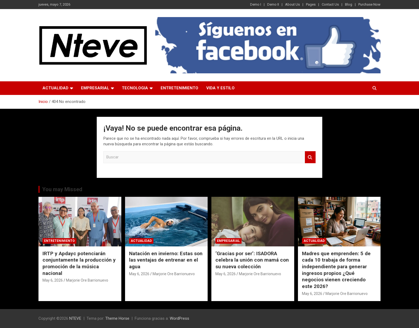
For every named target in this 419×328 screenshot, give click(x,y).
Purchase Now (369, 4)
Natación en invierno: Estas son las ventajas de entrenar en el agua (166, 260)
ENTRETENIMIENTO (179, 88)
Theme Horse (117, 318)
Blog (348, 4)
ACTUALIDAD (55, 88)
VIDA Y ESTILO (220, 88)
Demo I (255, 4)
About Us (292, 4)
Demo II (273, 4)
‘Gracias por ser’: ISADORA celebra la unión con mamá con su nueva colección (252, 260)
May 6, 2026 (52, 280)
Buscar (310, 157)
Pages (311, 4)
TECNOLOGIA (135, 88)
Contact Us (330, 4)
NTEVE (75, 318)
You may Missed (62, 189)
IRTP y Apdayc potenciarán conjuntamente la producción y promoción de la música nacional (79, 263)
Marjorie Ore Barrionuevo (87, 280)
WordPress (179, 318)
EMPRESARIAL (95, 88)
